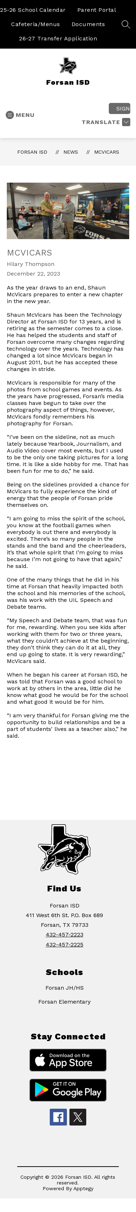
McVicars (106, 152)
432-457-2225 (64, 944)
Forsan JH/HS (64, 987)
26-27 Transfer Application (58, 38)
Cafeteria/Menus (35, 24)
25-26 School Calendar (33, 9)
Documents (88, 24)
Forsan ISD (32, 152)
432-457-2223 (64, 934)
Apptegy (83, 1188)
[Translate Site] (105, 122)
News (70, 152)
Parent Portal (96, 9)
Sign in (123, 108)
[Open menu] (20, 114)
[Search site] (126, 24)
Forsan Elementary (64, 1001)
